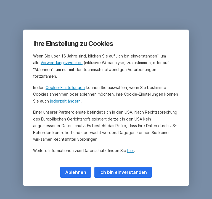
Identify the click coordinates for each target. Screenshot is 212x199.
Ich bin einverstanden (123, 172)
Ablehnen (75, 172)
